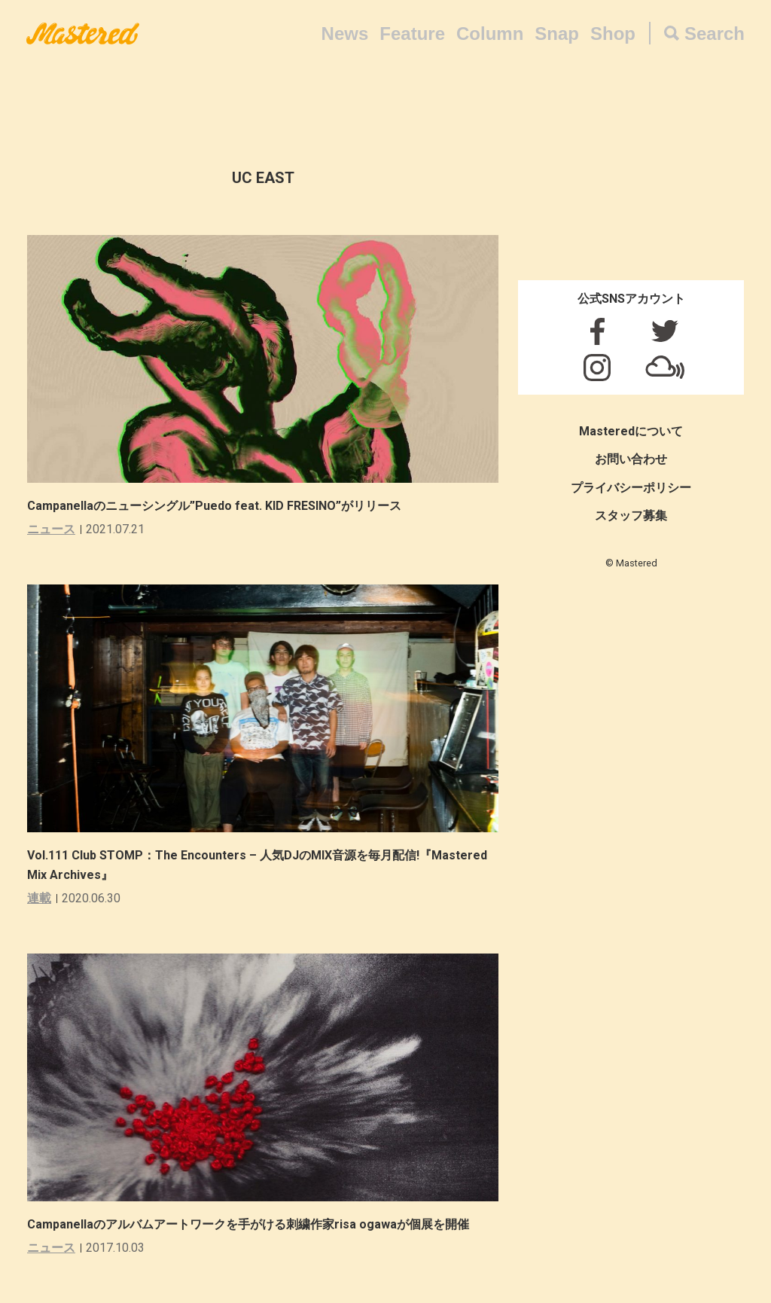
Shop (612, 33)
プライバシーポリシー (631, 488)
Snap (557, 33)
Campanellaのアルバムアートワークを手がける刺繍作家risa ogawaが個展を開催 (248, 1224)
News (345, 33)
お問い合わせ (631, 459)
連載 (39, 898)
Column (489, 33)
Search (714, 33)
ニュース (51, 529)
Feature (412, 33)
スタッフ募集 (631, 515)
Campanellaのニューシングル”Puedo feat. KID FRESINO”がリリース (214, 506)
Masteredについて (631, 431)
